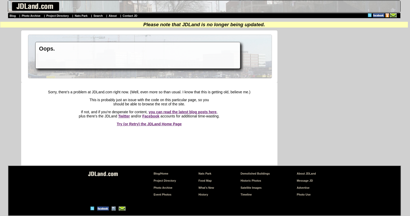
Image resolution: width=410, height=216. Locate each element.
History (203, 194)
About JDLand (306, 173)
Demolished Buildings (255, 173)
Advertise (303, 187)
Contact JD (130, 15)
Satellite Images (251, 187)
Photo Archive (31, 15)
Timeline (246, 194)
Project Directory (57, 15)
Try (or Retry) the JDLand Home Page (149, 124)
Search (98, 15)
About (113, 15)
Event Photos (162, 194)
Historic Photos (251, 180)
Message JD (305, 180)
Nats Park (81, 15)
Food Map (205, 180)
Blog (13, 15)
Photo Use (304, 194)
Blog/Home (160, 173)
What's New (206, 187)
